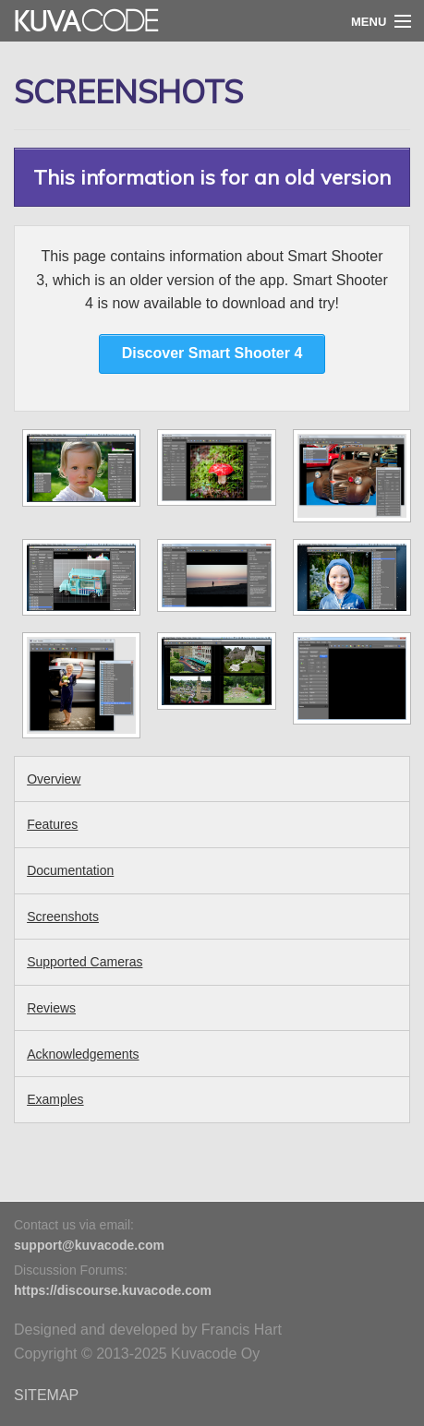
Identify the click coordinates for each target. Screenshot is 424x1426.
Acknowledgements (83, 1054)
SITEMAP (46, 1395)
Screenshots (63, 916)
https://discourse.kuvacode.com (113, 1290)
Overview (53, 779)
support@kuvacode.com (89, 1245)
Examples (55, 1099)
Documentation (70, 870)
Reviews (51, 1008)
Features (52, 824)
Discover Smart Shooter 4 (212, 353)
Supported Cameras (84, 961)
